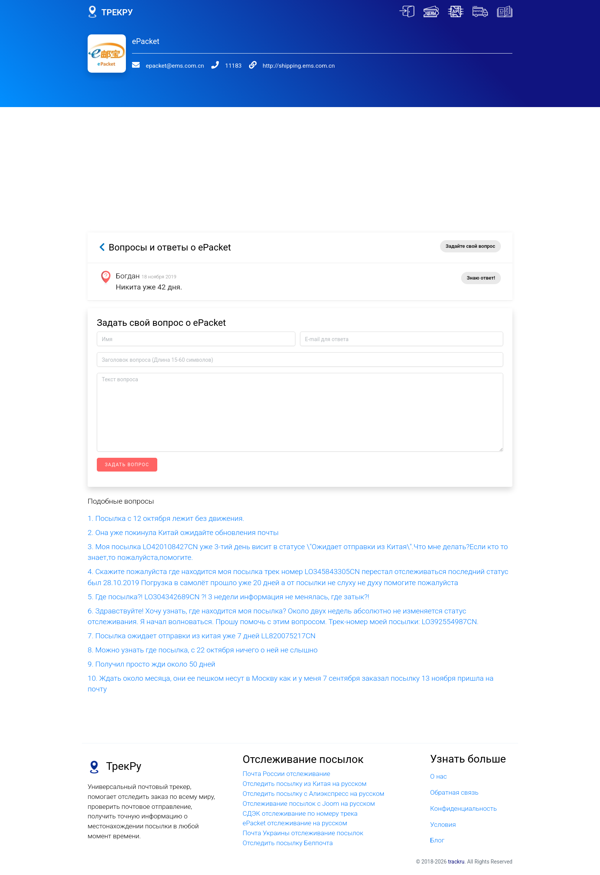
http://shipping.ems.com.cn (284, 65)
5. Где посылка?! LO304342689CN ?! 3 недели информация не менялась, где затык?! (228, 596)
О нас (438, 776)
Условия (443, 824)
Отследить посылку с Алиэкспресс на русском (314, 793)
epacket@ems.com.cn (170, 65)
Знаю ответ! (481, 278)
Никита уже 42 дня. (149, 287)
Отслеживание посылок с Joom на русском (309, 803)
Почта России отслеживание (286, 773)
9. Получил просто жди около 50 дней (151, 664)
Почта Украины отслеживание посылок (303, 833)
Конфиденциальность (463, 808)
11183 (223, 65)
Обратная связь (454, 792)
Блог (437, 840)
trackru (456, 862)
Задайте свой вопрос (470, 246)
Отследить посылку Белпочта (288, 843)
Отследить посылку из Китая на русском (305, 783)
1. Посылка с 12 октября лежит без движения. (166, 518)
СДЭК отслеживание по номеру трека (300, 813)
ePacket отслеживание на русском (295, 823)
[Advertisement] (300, 160)
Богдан (128, 276)
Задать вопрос (127, 464)
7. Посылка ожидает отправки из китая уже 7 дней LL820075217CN (202, 635)
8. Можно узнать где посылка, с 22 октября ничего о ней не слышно (203, 650)
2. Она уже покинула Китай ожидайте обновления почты (183, 532)
